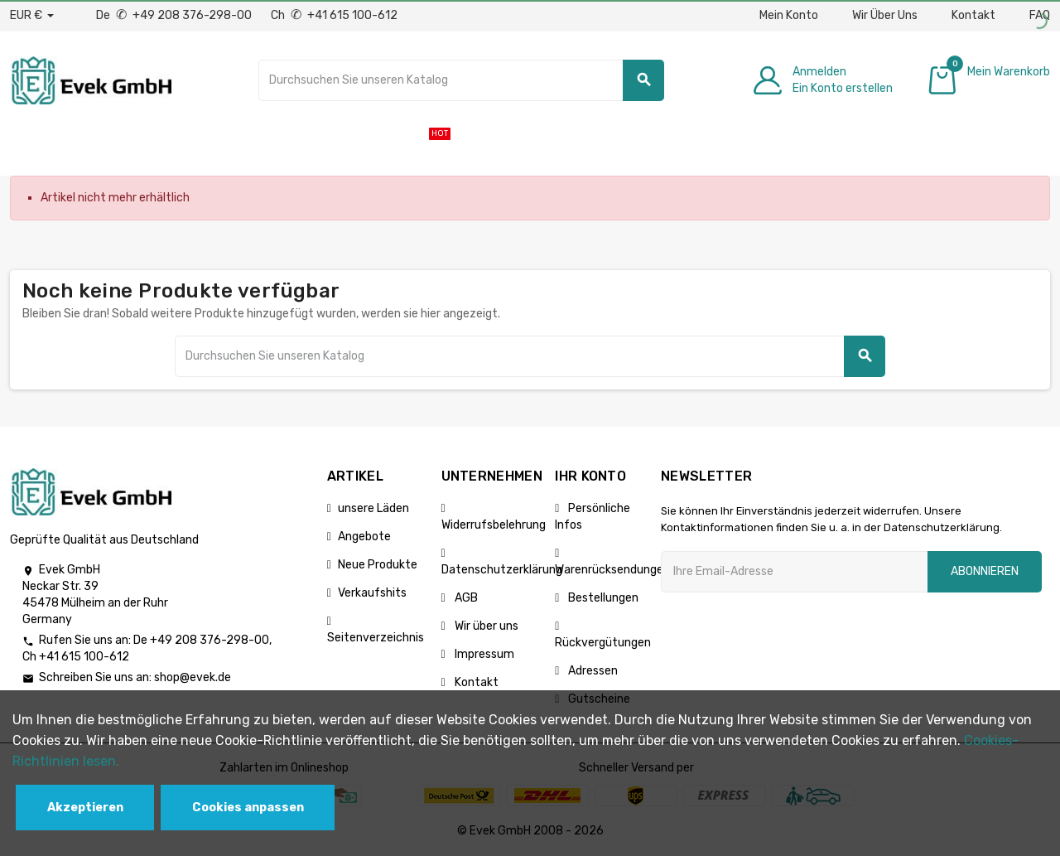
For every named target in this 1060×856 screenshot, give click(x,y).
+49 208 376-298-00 (209, 640)
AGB (465, 598)
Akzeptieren (85, 807)
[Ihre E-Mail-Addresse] (794, 571)
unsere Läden (373, 508)
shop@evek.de (192, 677)
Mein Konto (788, 15)
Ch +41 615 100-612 (334, 15)
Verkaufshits (372, 593)
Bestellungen (602, 598)
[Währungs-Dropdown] (32, 15)
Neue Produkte (377, 565)
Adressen (592, 671)
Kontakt (973, 15)
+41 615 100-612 (84, 657)
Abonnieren (985, 571)
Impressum (483, 654)
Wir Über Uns (885, 15)
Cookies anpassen (248, 807)
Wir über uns (485, 626)
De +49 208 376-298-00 (175, 15)
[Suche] (461, 80)
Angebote (364, 537)
